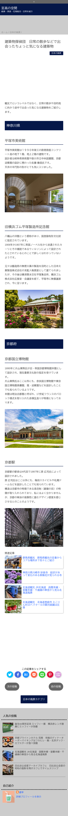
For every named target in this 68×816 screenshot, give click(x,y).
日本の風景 (56, 53)
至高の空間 (9, 8)
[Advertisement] (34, 22)
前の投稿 (56, 686)
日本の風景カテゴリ (34, 699)
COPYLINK (58, 675)
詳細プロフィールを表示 (28, 796)
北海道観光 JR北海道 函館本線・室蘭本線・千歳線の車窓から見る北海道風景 (39, 753)
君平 (21, 792)
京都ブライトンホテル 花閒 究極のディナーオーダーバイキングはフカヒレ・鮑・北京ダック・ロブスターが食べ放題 (40, 740)
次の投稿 (12, 686)
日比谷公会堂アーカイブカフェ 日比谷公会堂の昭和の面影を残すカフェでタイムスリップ (40, 767)
